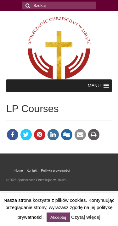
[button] (94, 85)
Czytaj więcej (85, 217)
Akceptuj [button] (58, 217)
